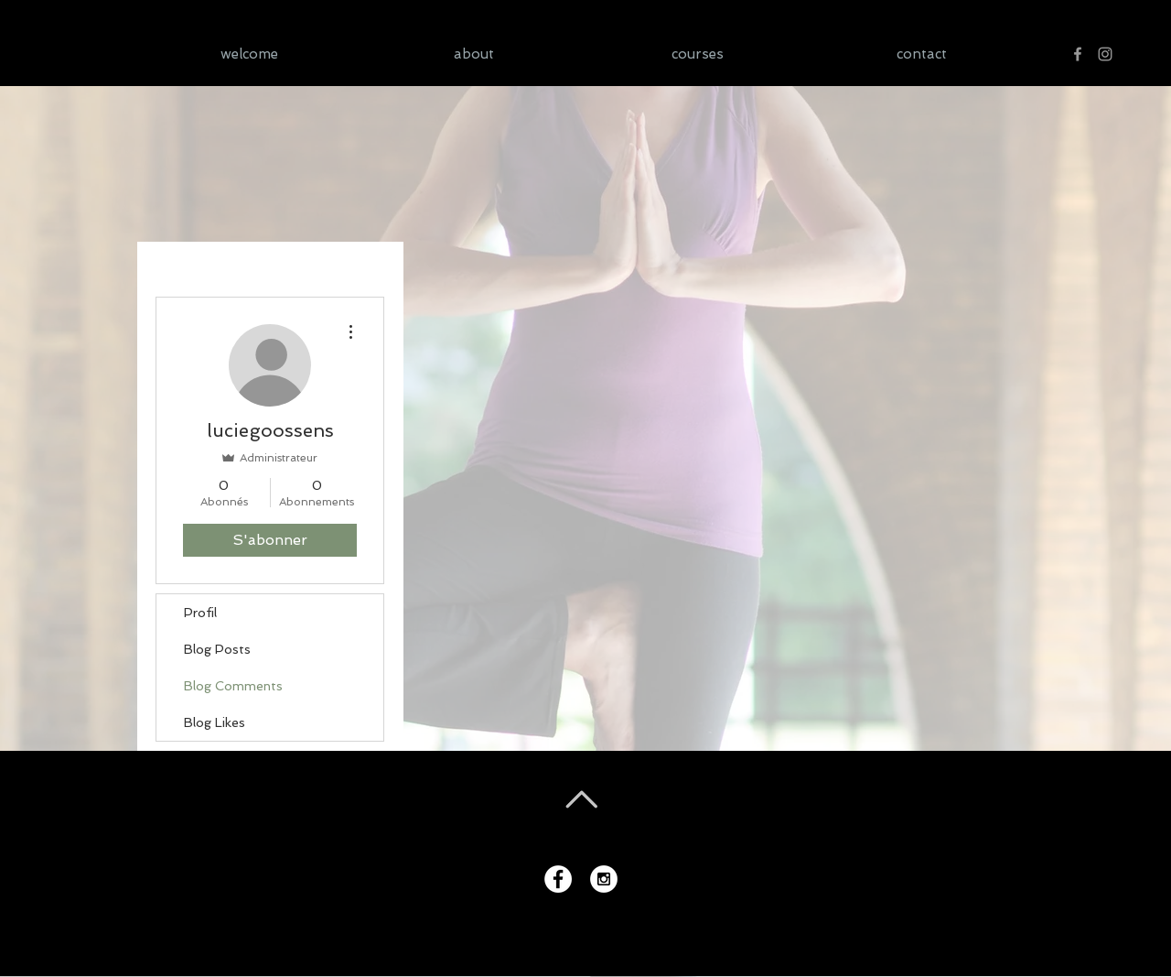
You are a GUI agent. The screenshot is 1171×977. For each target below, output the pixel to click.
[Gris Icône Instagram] (1105, 54)
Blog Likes (214, 722)
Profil (200, 612)
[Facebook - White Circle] (558, 879)
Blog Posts (217, 649)
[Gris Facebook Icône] (1078, 54)
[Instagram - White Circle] (604, 879)
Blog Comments (233, 685)
